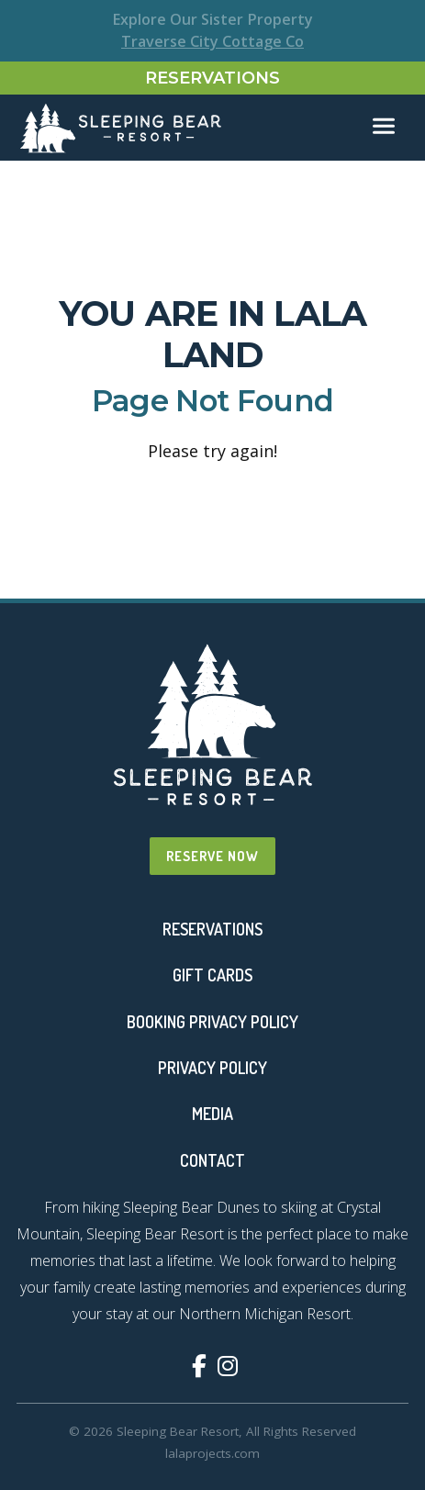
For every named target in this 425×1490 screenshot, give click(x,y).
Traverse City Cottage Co (212, 41)
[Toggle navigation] (383, 126)
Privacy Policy (212, 1068)
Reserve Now (212, 855)
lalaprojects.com (212, 1453)
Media (212, 1113)
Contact (212, 1160)
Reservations (212, 78)
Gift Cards (212, 975)
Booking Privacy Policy (212, 1022)
